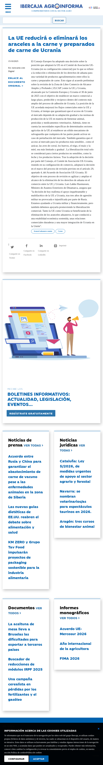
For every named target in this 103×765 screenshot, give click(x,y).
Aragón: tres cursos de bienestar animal (77, 524)
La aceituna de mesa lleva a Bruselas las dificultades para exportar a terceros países (25, 636)
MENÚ (8, 12)
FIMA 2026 (70, 658)
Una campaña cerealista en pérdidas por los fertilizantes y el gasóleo (22, 689)
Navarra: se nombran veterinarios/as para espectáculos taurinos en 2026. (76, 501)
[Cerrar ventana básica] (98, 729)
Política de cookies (34, 752)
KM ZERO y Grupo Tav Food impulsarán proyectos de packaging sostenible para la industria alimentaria (24, 559)
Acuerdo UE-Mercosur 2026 (73, 631)
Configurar (16, 758)
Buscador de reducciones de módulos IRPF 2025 (25, 664)
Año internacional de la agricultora (75, 646)
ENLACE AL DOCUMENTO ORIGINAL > (16, 81)
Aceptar (38, 758)
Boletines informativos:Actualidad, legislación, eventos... (39, 399)
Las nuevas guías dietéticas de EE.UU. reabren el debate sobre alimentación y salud (23, 519)
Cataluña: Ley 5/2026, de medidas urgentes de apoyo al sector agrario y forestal (76, 471)
